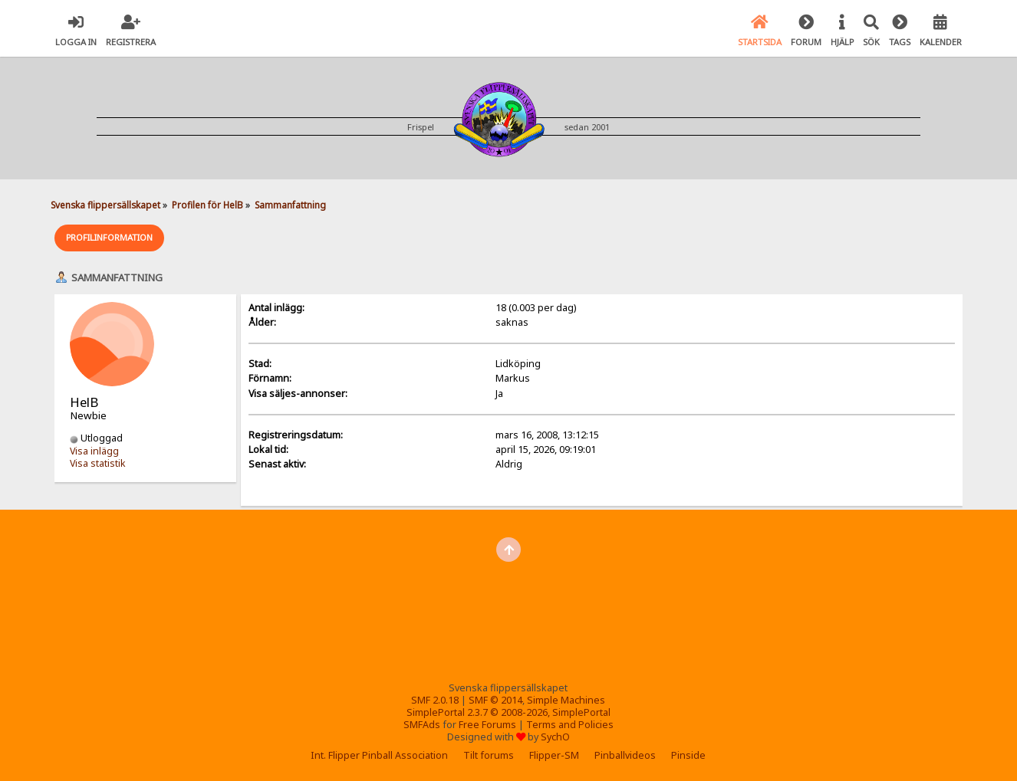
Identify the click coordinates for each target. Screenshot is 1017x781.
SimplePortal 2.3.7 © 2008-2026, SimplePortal (508, 712)
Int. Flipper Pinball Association (379, 755)
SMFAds (421, 724)
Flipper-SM (554, 755)
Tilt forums (488, 755)
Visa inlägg (94, 451)
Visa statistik (98, 463)
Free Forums (487, 724)
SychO (555, 736)
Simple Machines (566, 700)
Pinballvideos (625, 755)
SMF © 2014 (495, 700)
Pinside (688, 755)
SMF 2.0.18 (435, 700)
